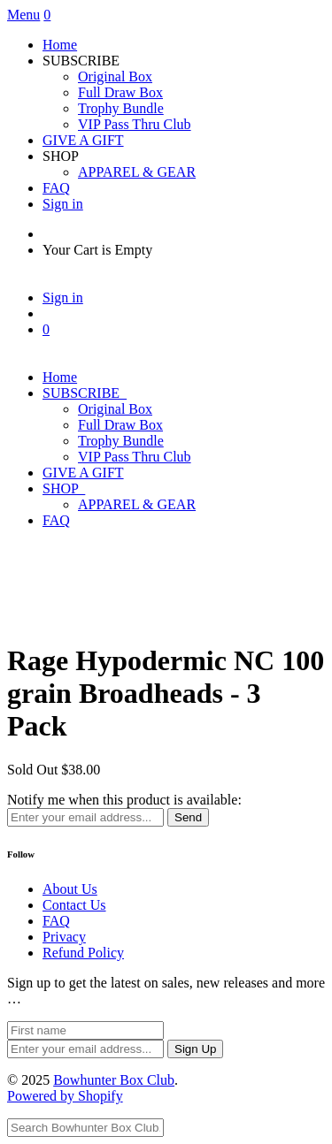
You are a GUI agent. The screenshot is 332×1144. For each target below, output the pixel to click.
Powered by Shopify (65, 1095)
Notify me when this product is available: (124, 799)
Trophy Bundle (121, 108)
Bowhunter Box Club (113, 1079)
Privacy (64, 936)
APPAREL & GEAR (137, 171)
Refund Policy (83, 952)
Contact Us (74, 904)
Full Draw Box (120, 92)
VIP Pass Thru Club (134, 124)
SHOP (63, 488)
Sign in (62, 203)
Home (59, 44)
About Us (69, 888)
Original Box (115, 76)
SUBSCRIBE (84, 392)
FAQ (56, 187)
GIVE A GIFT (83, 140)
